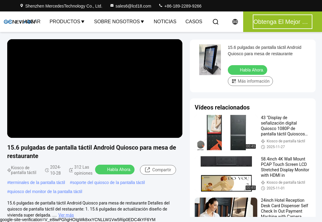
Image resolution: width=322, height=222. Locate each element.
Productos (67, 21)
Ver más (66, 215)
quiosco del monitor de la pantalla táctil (46, 191)
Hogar (32, 21)
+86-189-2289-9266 (179, 6)
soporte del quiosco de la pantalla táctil (108, 182)
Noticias (165, 21)
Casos (193, 21)
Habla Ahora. (115, 169)
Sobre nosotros (119, 21)
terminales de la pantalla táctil (37, 182)
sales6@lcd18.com (130, 6)
